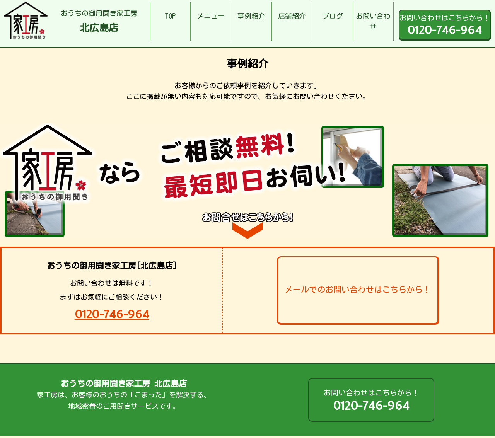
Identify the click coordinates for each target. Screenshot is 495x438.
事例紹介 (251, 15)
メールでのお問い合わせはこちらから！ (357, 290)
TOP (170, 15)
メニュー (211, 15)
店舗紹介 (292, 15)
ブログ (332, 15)
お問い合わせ (373, 21)
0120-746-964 (112, 314)
